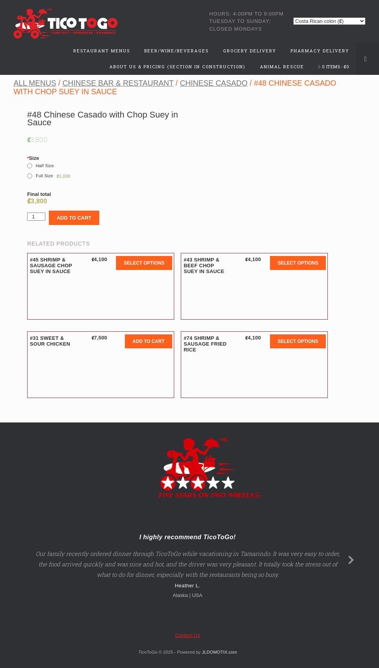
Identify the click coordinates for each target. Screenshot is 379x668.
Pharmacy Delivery (320, 51)
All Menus (35, 83)
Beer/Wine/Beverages (176, 51)
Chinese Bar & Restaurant (117, 83)
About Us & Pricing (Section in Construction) (177, 66)
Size (33, 158)
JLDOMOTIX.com (219, 652)
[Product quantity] (36, 217)
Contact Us (187, 635)
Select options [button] (144, 263)
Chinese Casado (213, 83)
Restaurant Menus (101, 51)
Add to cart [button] (148, 341)
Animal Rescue (282, 66)
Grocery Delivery (249, 51)
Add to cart (74, 218)
